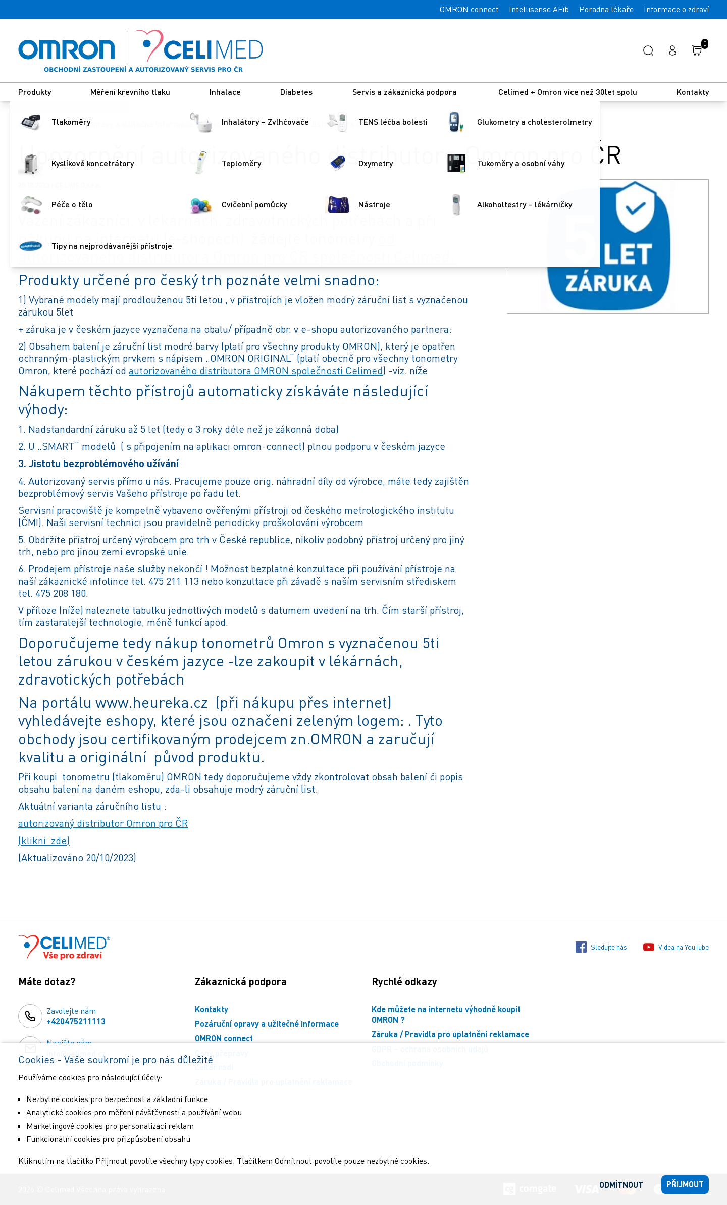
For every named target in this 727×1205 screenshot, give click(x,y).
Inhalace (225, 91)
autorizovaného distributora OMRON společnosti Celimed (256, 370)
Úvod (27, 124)
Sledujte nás (601, 947)
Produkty (34, 91)
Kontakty (693, 91)
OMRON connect (469, 9)
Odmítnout (621, 1184)
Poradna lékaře (606, 9)
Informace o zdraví (676, 9)
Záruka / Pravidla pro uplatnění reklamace (450, 1034)
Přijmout (685, 1184)
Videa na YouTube (676, 947)
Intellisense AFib (539, 9)
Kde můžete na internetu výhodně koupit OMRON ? (446, 1014)
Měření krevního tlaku (130, 91)
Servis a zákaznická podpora (405, 91)
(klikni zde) (44, 840)
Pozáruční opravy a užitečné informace (121, 124)
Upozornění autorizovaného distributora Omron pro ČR (307, 124)
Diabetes (296, 91)
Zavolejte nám (76, 1016)
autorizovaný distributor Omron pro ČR (103, 823)
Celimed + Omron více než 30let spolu (567, 91)
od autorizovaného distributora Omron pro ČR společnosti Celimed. (238, 247)
